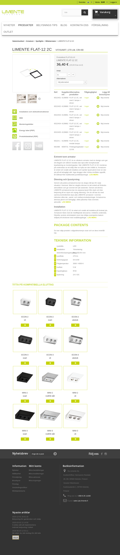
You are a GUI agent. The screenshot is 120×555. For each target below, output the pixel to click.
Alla (15, 537)
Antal (59, 71)
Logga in (113, 2)
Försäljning (17, 477)
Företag (15, 484)
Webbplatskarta (18, 491)
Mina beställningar (36, 470)
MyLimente (105, 98)
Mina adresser (34, 477)
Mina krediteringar (36, 474)
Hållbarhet (16, 474)
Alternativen (61, 79)
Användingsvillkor (19, 487)
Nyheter (15, 470)
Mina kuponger (35, 481)
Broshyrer (16, 481)
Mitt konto (35, 466)
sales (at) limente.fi (80, 501)
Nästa (39, 98)
